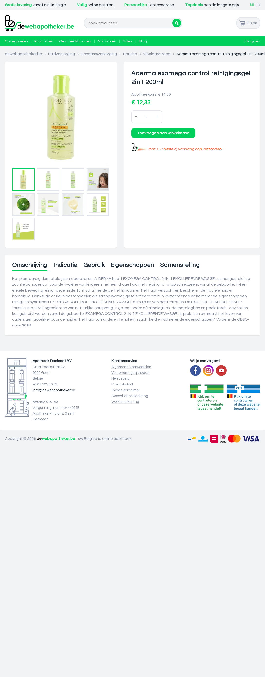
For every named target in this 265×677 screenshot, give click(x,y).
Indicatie (65, 265)
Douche (130, 54)
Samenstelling (180, 265)
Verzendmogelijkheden (130, 373)
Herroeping (120, 378)
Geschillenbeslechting (129, 396)
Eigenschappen (132, 265)
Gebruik (94, 265)
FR (258, 5)
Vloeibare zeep (156, 54)
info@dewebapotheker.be (54, 390)
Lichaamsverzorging (99, 54)
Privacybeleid (122, 384)
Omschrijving (29, 265)
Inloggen (252, 41)
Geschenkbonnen (75, 41)
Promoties (43, 41)
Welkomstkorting (125, 402)
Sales (127, 41)
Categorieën (16, 41)
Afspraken (106, 41)
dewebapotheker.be (23, 54)
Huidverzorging (61, 54)
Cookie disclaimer (125, 390)
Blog (143, 41)
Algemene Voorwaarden (131, 367)
